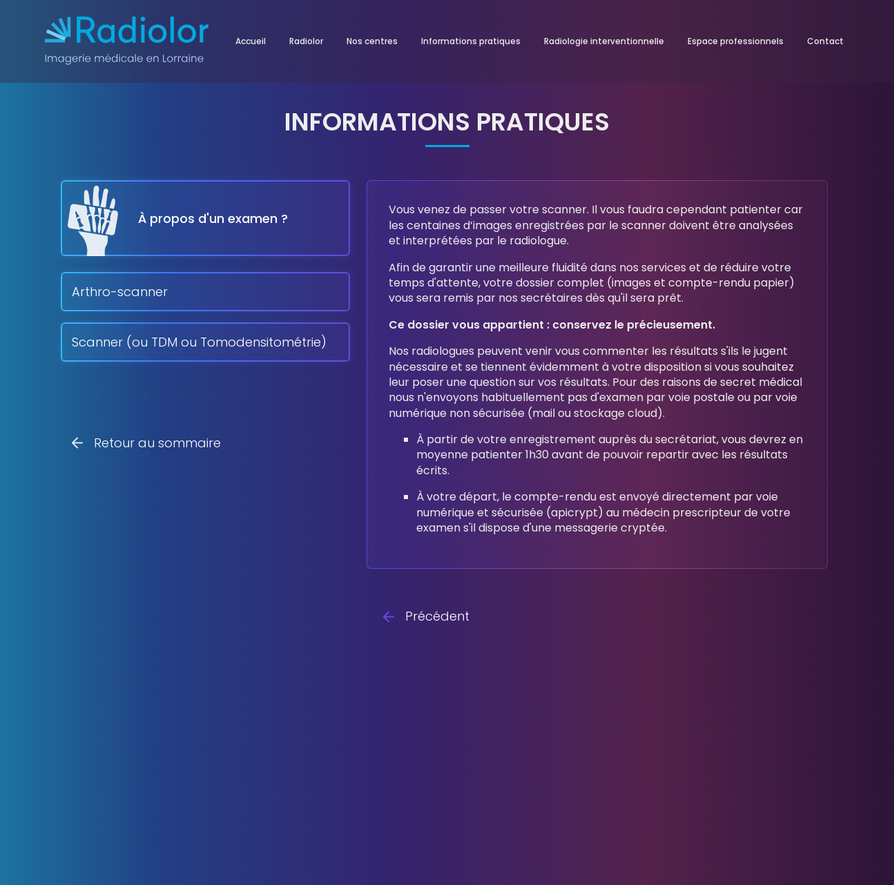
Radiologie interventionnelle (604, 41)
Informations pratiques (471, 41)
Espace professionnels (736, 41)
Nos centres (372, 41)
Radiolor (306, 41)
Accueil (250, 41)
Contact (825, 41)
